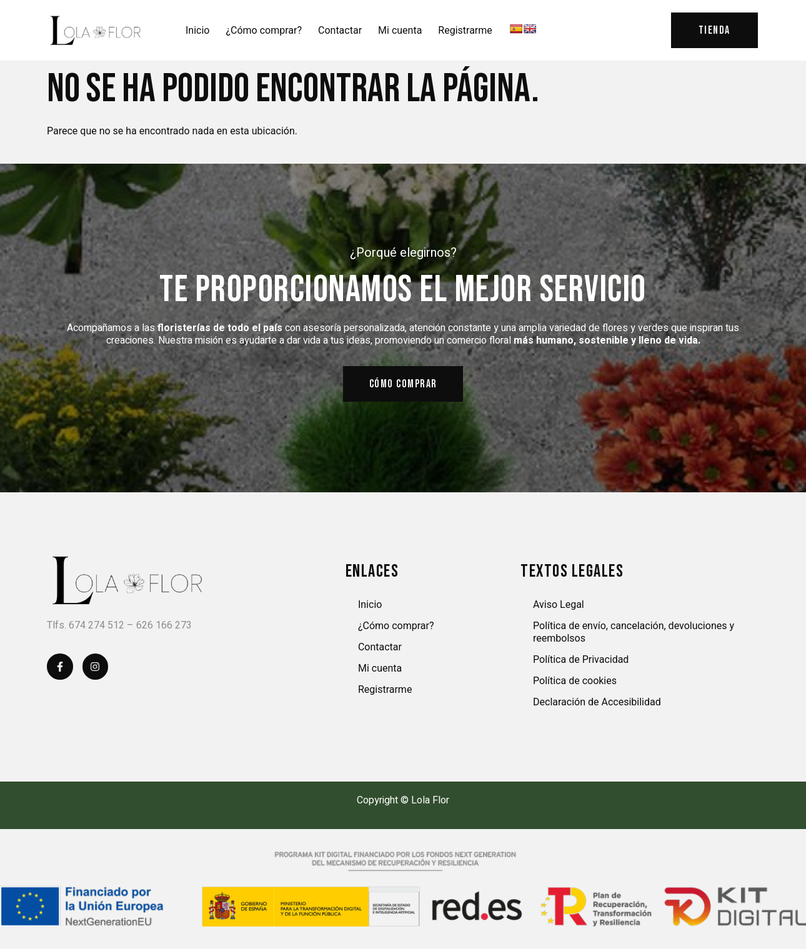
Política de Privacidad (581, 660)
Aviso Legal (558, 605)
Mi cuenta (400, 30)
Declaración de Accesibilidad (597, 702)
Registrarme (465, 30)
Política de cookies (575, 681)
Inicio (197, 30)
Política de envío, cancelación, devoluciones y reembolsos (633, 632)
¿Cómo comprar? (264, 30)
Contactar (340, 30)
